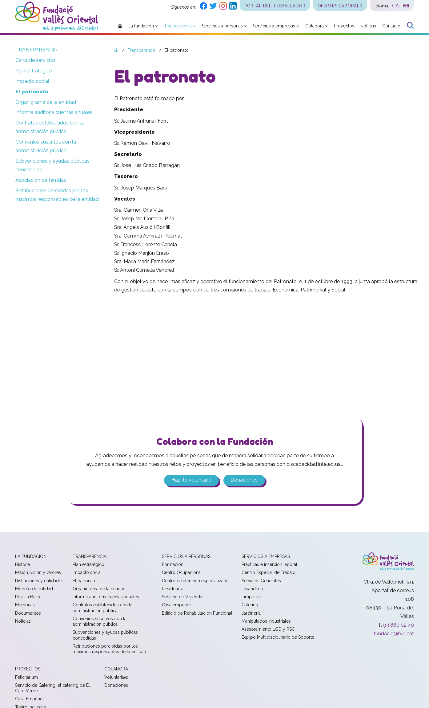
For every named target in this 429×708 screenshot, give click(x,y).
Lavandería (252, 589)
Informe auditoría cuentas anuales (53, 112)
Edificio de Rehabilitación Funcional (197, 613)
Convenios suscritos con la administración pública (45, 146)
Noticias (23, 621)
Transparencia (36, 50)
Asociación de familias (40, 180)
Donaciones (244, 480)
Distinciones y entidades (39, 581)
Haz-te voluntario (191, 480)
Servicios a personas (186, 556)
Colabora (116, 669)
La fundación (30, 556)
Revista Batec (28, 597)
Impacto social (32, 81)
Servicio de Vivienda (182, 597)
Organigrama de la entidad (45, 102)
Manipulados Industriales (266, 621)
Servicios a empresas (266, 556)
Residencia (172, 589)
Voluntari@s (116, 677)
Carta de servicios (35, 60)
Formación (172, 564)
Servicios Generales (261, 581)
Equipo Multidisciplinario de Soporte (278, 637)
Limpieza (251, 597)
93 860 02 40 (398, 625)
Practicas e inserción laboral (269, 564)
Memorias (25, 605)
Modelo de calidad (34, 589)
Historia (22, 564)
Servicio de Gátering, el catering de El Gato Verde (52, 688)
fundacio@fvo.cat (394, 634)
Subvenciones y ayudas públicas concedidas (52, 165)
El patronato (31, 92)
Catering (250, 605)
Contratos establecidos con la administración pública (49, 127)
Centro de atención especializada (195, 581)
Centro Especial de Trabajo (268, 573)
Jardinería (251, 613)
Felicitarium (26, 677)
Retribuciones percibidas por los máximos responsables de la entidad (57, 195)
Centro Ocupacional (182, 573)
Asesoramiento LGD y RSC (268, 629)
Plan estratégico (33, 71)
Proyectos (27, 669)
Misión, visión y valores (38, 573)
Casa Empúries (176, 605)
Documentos (28, 613)
